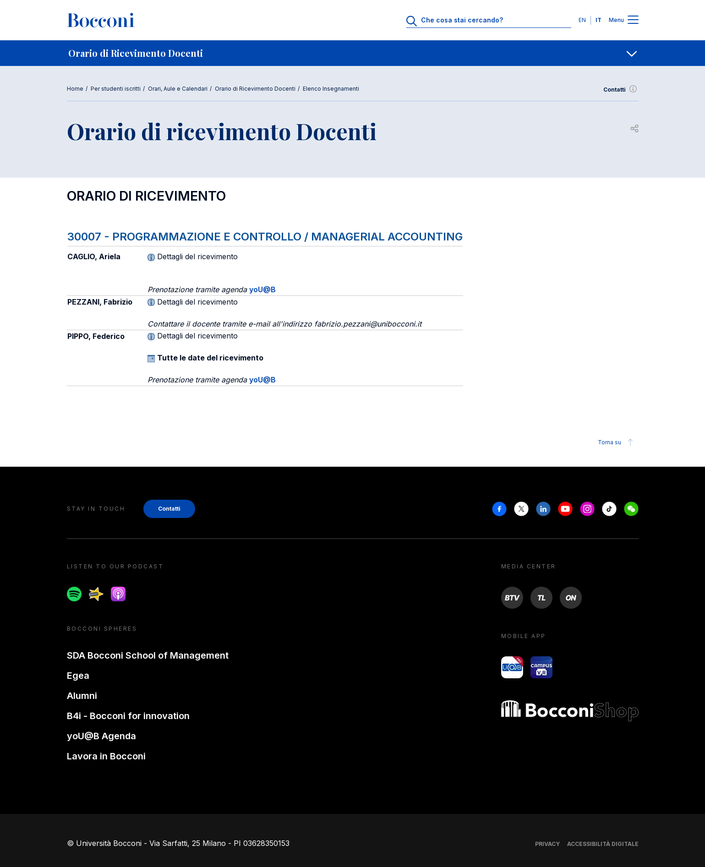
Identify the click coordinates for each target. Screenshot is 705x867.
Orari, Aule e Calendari (178, 88)
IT (598, 19)
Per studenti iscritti (116, 88)
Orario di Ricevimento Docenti (255, 88)
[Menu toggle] (633, 20)
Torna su (617, 442)
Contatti (621, 89)
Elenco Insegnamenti (331, 88)
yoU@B (262, 289)
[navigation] (352, 53)
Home (75, 88)
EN (582, 19)
